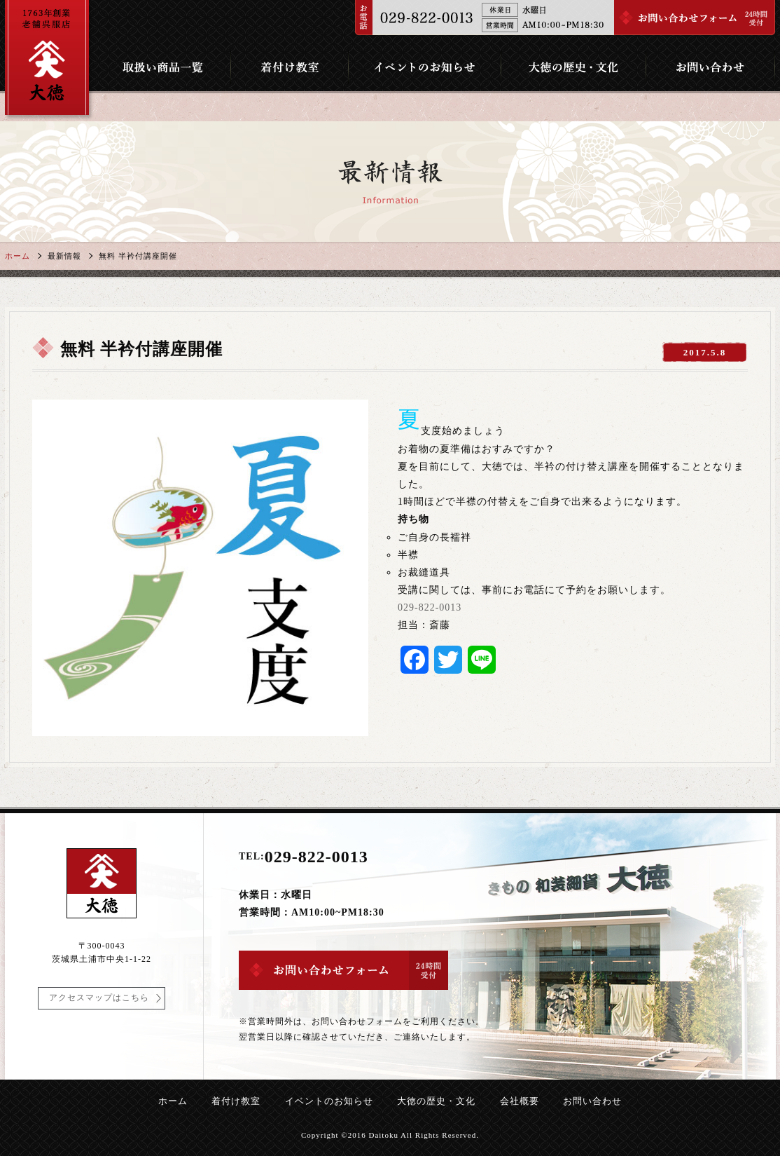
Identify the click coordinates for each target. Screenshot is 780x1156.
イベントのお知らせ (329, 1101)
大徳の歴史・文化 (436, 1101)
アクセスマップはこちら (99, 997)
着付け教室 (235, 1101)
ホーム (17, 256)
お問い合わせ (592, 1101)
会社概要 (519, 1101)
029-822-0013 (429, 607)
